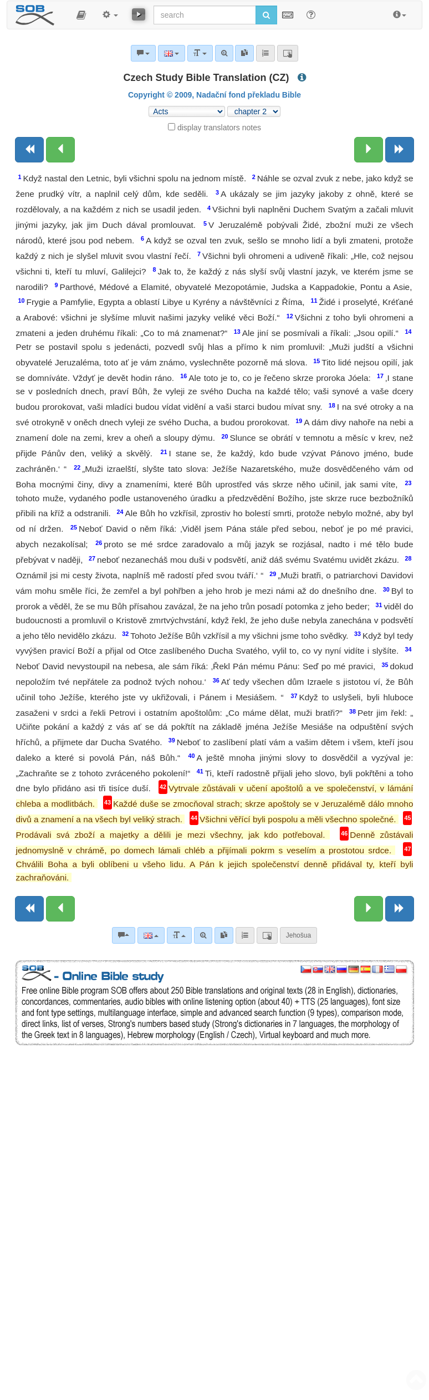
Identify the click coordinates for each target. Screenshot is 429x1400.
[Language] (151, 935)
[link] (223, 935)
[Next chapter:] (368, 149)
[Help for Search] (311, 14)
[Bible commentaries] (123, 935)
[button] (81, 15)
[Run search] (266, 15)
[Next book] (399, 149)
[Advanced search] (203, 935)
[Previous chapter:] (60, 149)
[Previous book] (29, 149)
